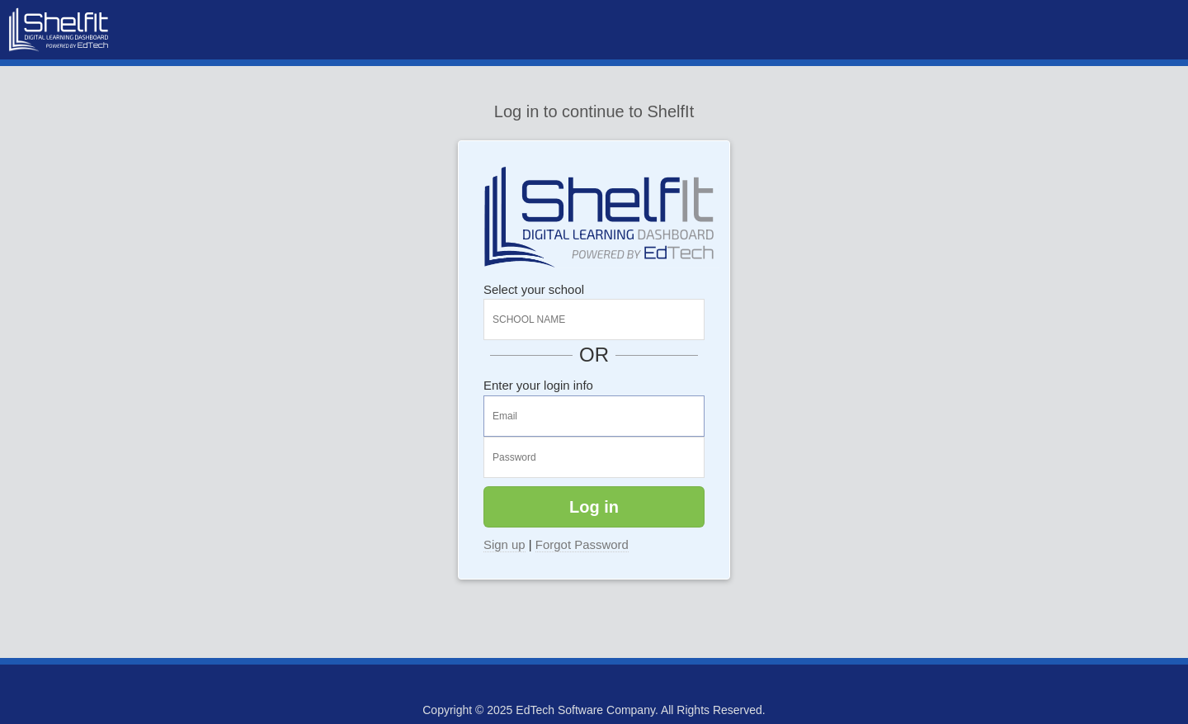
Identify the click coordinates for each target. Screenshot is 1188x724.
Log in (594, 507)
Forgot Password (582, 544)
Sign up (504, 544)
